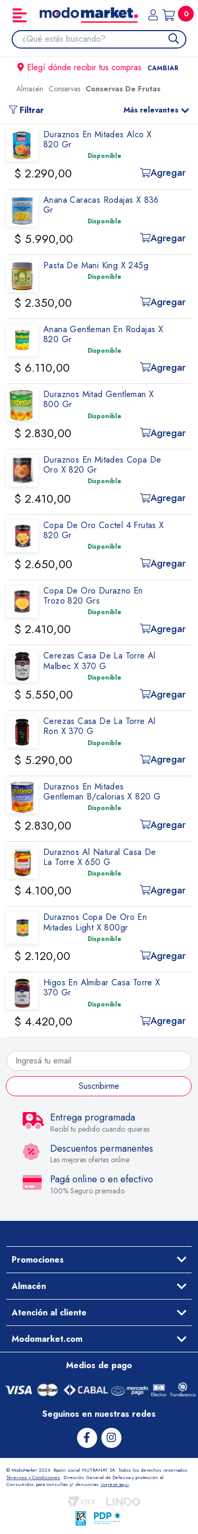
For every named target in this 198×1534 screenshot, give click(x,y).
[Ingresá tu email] (99, 1061)
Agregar (162, 173)
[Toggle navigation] (19, 15)
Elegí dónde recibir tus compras (99, 67)
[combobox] (104, 39)
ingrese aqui (114, 1484)
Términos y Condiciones (33, 1477)
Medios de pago (99, 1365)
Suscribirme (99, 1086)
